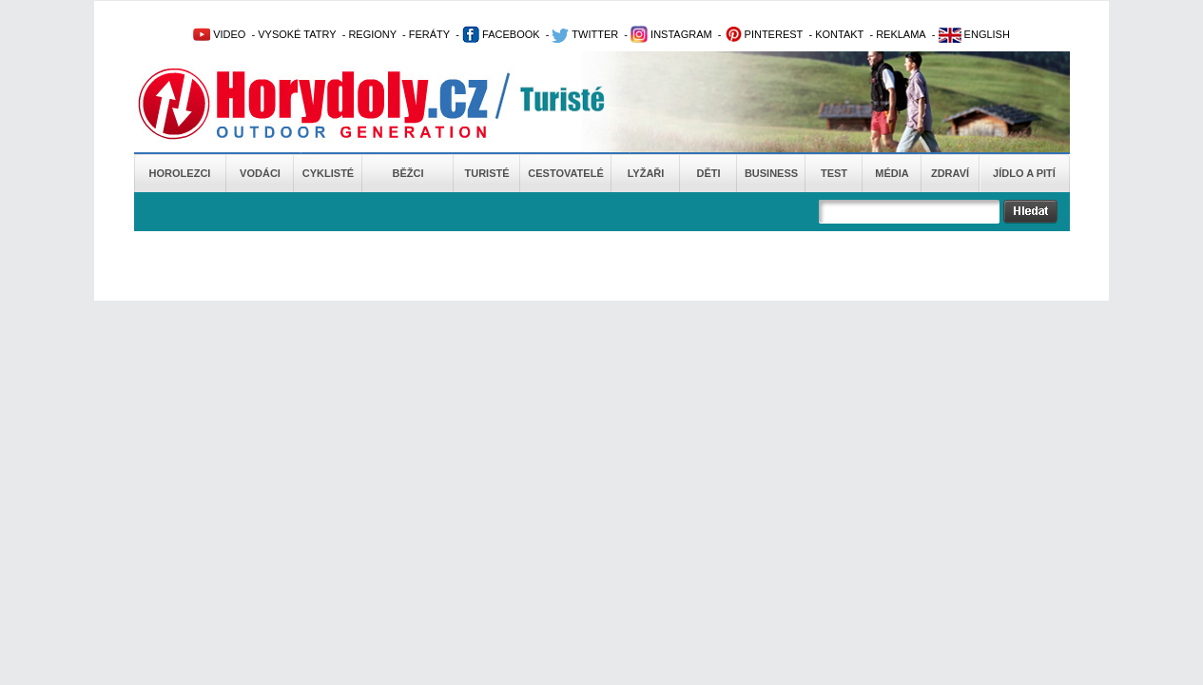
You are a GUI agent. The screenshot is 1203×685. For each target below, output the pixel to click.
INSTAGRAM (671, 34)
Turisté (486, 173)
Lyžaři (646, 173)
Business (771, 173)
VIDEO (219, 34)
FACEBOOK (501, 34)
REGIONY (372, 34)
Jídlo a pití (1024, 173)
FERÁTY (429, 34)
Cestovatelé (565, 173)
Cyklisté (328, 173)
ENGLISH (974, 34)
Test (834, 173)
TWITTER (585, 34)
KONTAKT (839, 34)
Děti (708, 173)
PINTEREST (764, 34)
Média (891, 173)
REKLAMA (901, 34)
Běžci (408, 173)
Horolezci (180, 173)
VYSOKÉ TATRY (297, 34)
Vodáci (260, 173)
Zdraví (950, 173)
